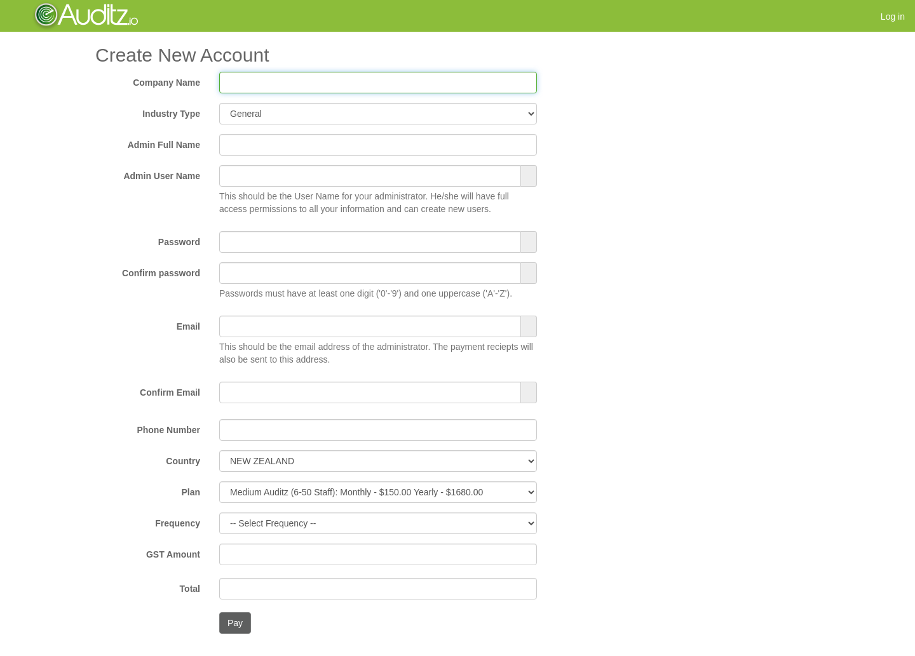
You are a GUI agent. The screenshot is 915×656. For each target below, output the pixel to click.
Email (188, 326)
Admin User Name (161, 176)
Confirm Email (170, 392)
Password (179, 242)
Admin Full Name (164, 145)
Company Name (166, 82)
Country (183, 461)
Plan (190, 492)
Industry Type (171, 114)
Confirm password (161, 273)
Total (190, 589)
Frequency (177, 523)
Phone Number (168, 430)
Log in (893, 16)
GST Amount (173, 554)
